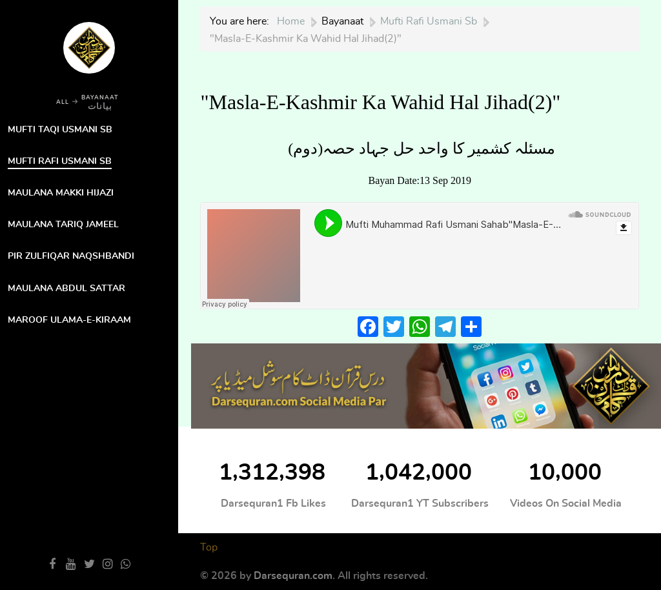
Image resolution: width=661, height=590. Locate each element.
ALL (62, 102)
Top (209, 547)
